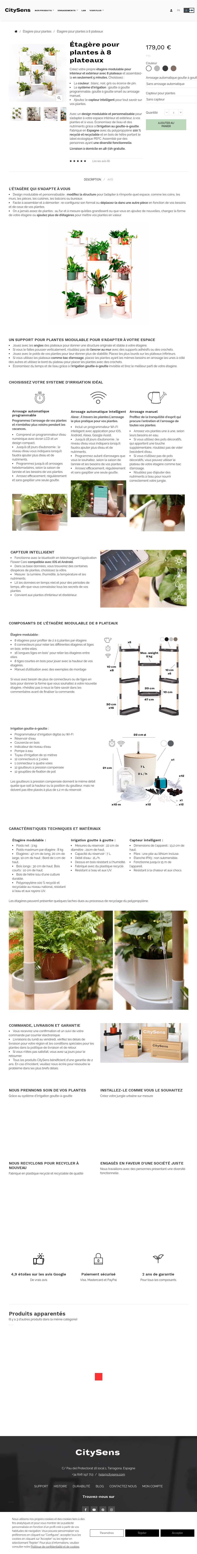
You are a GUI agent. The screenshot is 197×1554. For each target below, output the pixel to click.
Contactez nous (123, 1486)
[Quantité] (173, 112)
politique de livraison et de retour (53, 1047)
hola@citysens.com (112, 1474)
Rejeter (142, 1532)
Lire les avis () (101, 161)
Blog (100, 1486)
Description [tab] (92, 179)
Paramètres (107, 1532)
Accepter (177, 1532)
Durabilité (81, 1486)
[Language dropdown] (178, 10)
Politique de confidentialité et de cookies (55, 1546)
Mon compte (152, 1486)
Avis (110, 179)
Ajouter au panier (166, 125)
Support (41, 1486)
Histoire (60, 1486)
